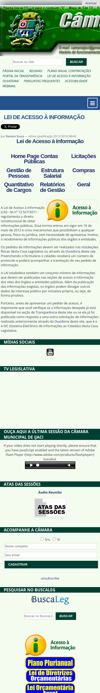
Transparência (46, 312)
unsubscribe (50, 578)
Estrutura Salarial (52, 173)
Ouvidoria (11, 81)
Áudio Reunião (50, 492)
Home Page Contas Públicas (34, 159)
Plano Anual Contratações (69, 71)
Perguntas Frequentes (42, 81)
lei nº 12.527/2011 (23, 212)
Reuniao (35, 71)
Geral (83, 184)
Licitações (83, 156)
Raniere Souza (15, 136)
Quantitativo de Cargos (19, 187)
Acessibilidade (76, 81)
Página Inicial (13, 71)
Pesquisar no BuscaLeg (29, 590)
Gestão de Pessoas (18, 173)
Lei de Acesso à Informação (69, 76)
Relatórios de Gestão (52, 187)
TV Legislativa (19, 369)
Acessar (91, 3)
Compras (83, 170)
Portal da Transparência (22, 76)
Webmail (9, 86)
